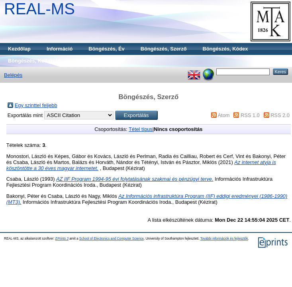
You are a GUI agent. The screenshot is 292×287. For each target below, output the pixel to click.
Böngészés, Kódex (225, 49)
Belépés (13, 75)
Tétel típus (141, 129)
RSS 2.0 (280, 115)
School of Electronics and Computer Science (111, 238)
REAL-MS (39, 9)
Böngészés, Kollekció (34, 61)
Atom (224, 115)
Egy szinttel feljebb (36, 105)
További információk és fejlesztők (224, 238)
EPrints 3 (62, 238)
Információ (60, 49)
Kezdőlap (19, 49)
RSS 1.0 (250, 115)
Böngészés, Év (106, 49)
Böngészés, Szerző (164, 49)
